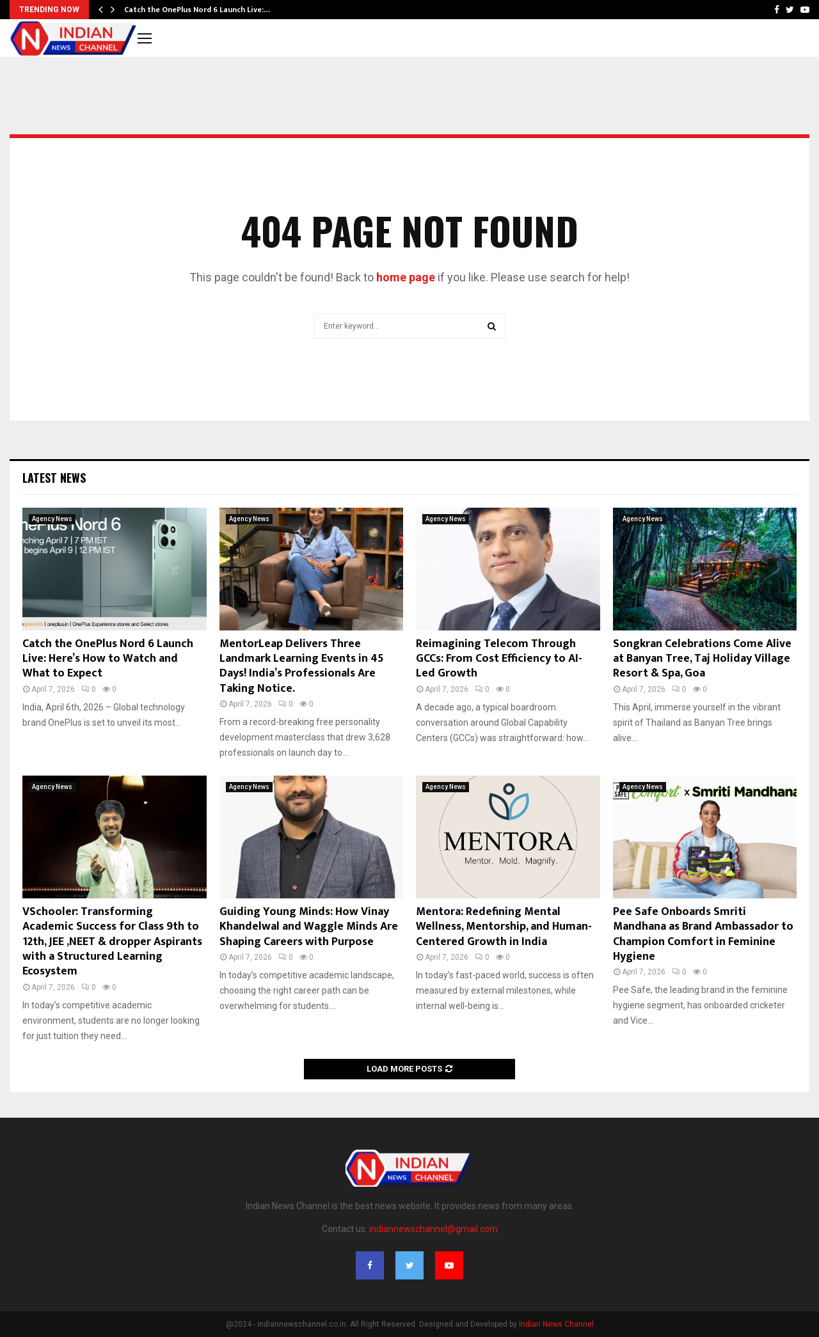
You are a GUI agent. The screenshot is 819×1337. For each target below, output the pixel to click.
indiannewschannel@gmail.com (433, 1229)
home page (405, 277)
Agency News (52, 518)
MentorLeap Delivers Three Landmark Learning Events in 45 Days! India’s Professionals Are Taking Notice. (301, 666)
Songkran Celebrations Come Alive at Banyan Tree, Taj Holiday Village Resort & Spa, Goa (702, 659)
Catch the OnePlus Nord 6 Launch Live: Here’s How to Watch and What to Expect (107, 659)
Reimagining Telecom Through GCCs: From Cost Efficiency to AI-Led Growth (499, 659)
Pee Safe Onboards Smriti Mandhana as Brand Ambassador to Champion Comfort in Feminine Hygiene (703, 934)
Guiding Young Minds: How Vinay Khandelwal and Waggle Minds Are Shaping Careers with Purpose (308, 926)
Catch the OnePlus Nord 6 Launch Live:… (197, 9)
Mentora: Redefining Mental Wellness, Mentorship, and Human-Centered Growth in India (504, 926)
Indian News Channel (556, 1324)
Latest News (54, 477)
